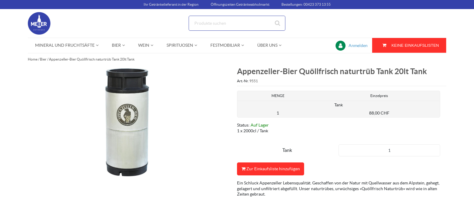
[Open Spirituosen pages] (198, 45)
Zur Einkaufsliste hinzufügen (270, 169)
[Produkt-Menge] (389, 150)
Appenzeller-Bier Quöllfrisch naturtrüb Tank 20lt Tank (92, 59)
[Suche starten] (277, 23)
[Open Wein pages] (154, 45)
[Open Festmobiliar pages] (245, 45)
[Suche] (237, 23)
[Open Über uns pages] (282, 45)
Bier (43, 59)
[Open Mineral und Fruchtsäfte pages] (100, 45)
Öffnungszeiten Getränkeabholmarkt (240, 4)
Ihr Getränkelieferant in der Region (171, 4)
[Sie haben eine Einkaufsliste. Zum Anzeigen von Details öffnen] (409, 45)
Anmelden (358, 45)
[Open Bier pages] (126, 45)
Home (32, 59)
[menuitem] (66, 45)
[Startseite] (56, 23)
